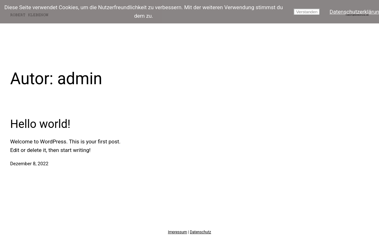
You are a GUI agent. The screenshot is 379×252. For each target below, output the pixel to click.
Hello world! (40, 124)
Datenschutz (200, 232)
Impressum (177, 232)
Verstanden (306, 11)
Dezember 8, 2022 (29, 164)
